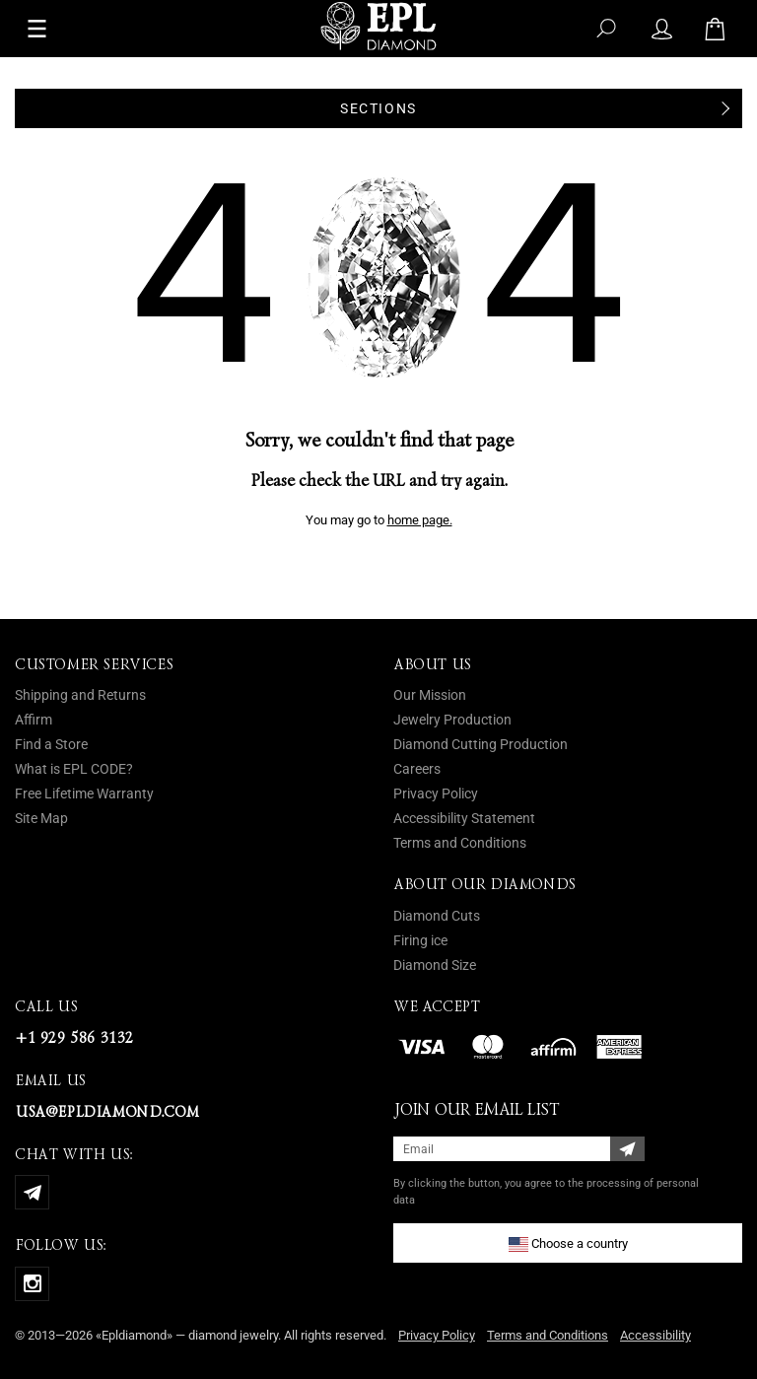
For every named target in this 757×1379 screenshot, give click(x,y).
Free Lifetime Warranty (84, 793)
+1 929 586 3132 (74, 1038)
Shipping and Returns (80, 695)
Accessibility (655, 1335)
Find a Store (51, 744)
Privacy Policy (435, 793)
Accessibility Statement (464, 818)
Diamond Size (434, 965)
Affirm (33, 719)
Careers (417, 769)
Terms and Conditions (459, 843)
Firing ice (420, 940)
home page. (419, 520)
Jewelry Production (452, 719)
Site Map (41, 818)
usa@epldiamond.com (107, 1112)
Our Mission (429, 695)
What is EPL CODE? (74, 769)
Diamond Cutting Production (480, 744)
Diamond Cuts (436, 916)
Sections (378, 108)
